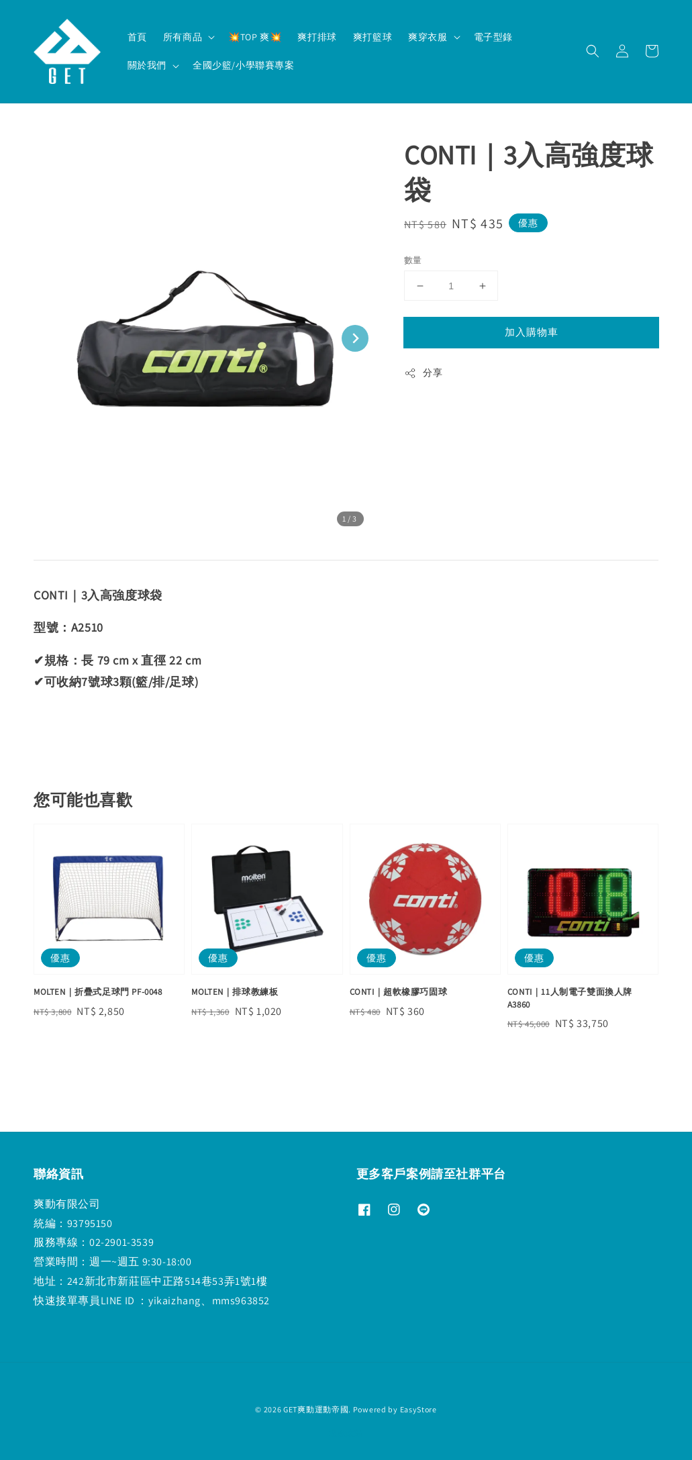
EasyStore (418, 1409)
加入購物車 (531, 332)
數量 (413, 260)
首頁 (137, 37)
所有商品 (182, 37)
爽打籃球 (372, 37)
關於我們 (147, 65)
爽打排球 (316, 37)
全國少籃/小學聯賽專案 (244, 65)
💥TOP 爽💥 (254, 37)
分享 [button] (423, 373)
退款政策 (346, 1433)
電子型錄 (493, 37)
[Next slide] (355, 338)
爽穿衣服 (427, 37)
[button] (592, 51)
